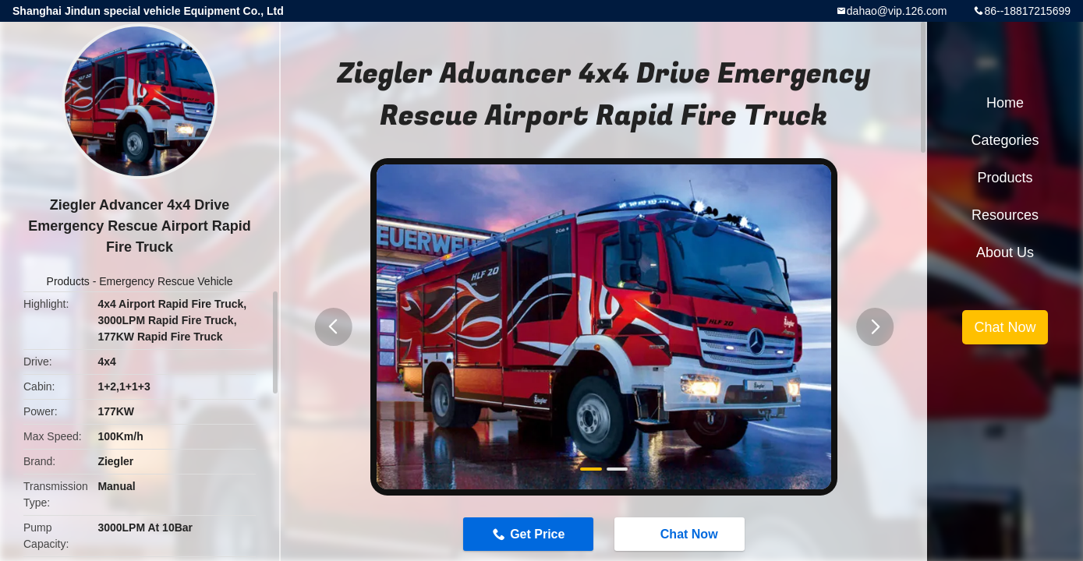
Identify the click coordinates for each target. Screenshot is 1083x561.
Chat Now (681, 533)
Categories (1005, 140)
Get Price (537, 534)
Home (1005, 103)
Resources (1005, 215)
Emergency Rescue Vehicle (165, 281)
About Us (1005, 252)
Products (68, 281)
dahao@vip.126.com (897, 11)
